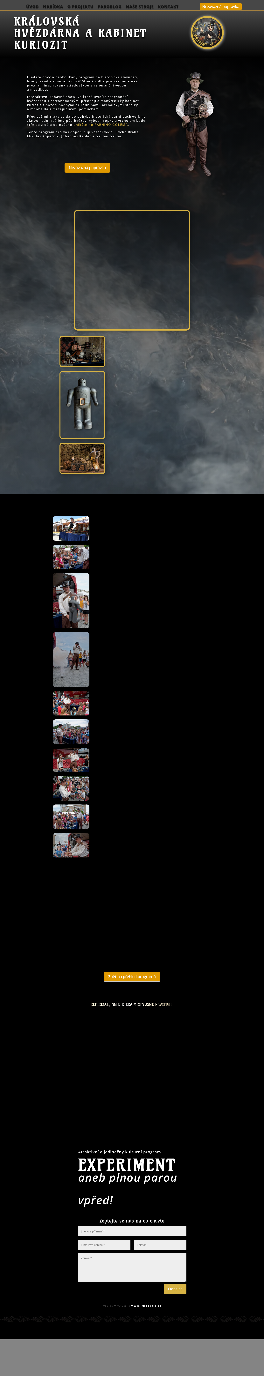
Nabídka (53, 6)
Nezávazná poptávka (220, 6)
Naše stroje (140, 6)
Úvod (32, 6)
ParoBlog (110, 6)
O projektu (80, 6)
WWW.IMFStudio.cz (146, 1305)
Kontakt (168, 6)
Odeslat (175, 1288)
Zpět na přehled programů (132, 976)
